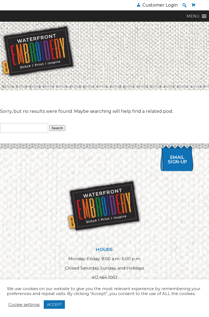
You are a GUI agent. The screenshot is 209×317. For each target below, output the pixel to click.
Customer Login (160, 5)
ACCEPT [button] (54, 304)
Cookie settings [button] (24, 304)
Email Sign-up (177, 159)
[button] (184, 5)
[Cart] (194, 5)
